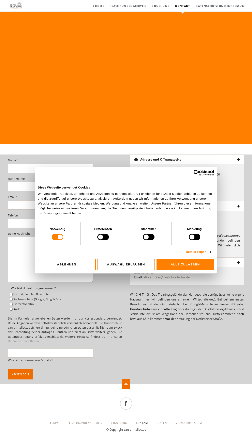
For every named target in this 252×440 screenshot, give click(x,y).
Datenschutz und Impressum (220, 6)
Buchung (161, 6)
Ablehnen (66, 264)
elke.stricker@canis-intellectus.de (167, 277)
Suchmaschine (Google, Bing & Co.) (37, 299)
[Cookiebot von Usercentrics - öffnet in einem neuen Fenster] (196, 173)
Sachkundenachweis (129, 6)
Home (99, 6)
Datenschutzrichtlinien (23, 341)
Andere (18, 309)
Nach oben (126, 384)
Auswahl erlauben (126, 264)
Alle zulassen (185, 264)
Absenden (20, 374)
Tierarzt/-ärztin (23, 304)
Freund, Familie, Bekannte (31, 294)
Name (14, 160)
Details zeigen (196, 252)
